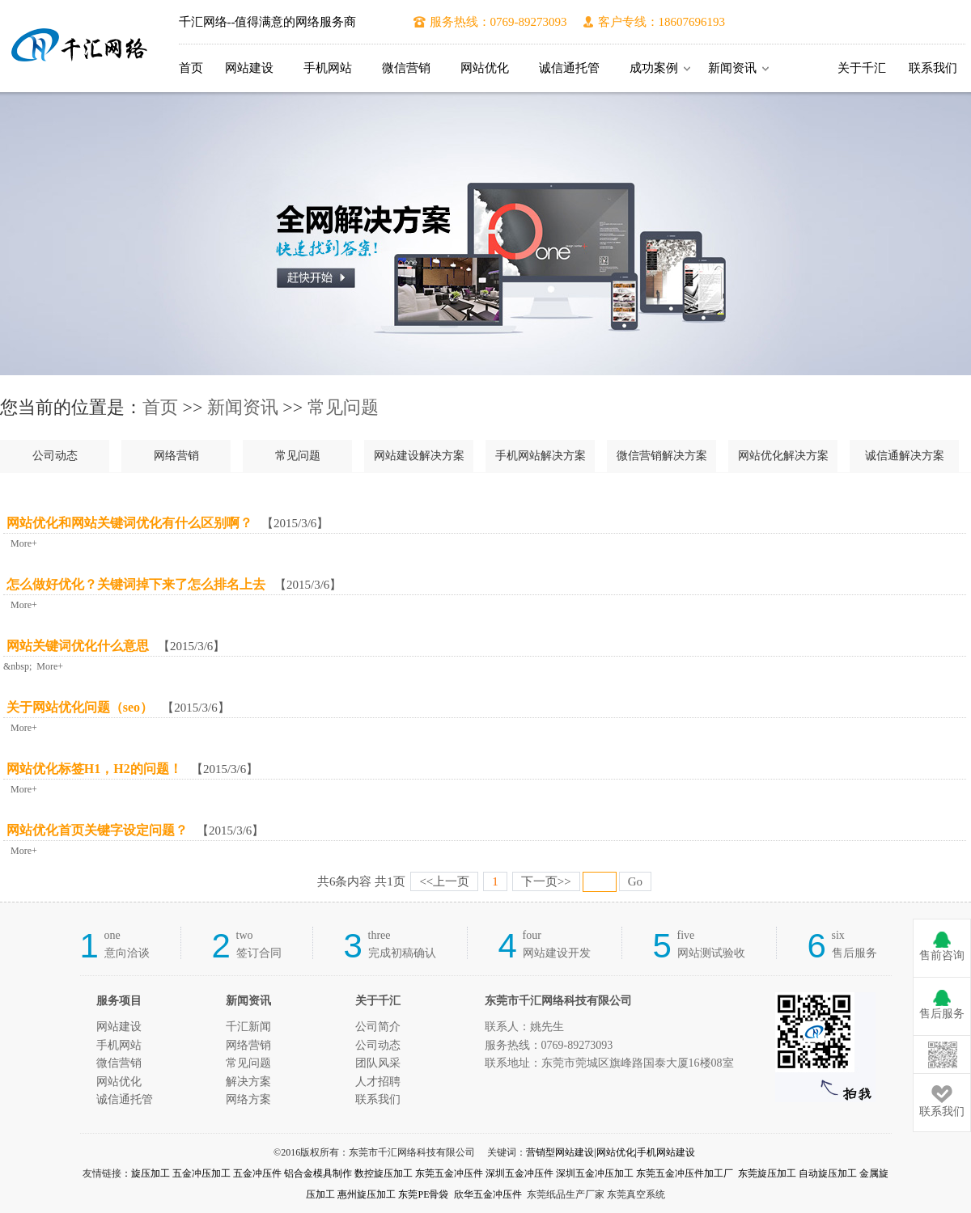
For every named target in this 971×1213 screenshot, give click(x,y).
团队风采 (378, 1063)
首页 (191, 67)
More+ (21, 543)
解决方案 (248, 1082)
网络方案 (248, 1099)
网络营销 (176, 456)
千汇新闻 (248, 1027)
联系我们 (933, 67)
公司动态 (55, 456)
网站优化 (484, 67)
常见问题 (343, 407)
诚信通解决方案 (904, 456)
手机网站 (327, 67)
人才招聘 (378, 1082)
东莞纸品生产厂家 (565, 1194)
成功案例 (654, 67)
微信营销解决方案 (662, 456)
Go (635, 881)
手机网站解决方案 (540, 456)
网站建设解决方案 (419, 456)
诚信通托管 (569, 67)
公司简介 (378, 1027)
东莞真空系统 (636, 1194)
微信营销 (406, 67)
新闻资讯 (732, 67)
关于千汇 (861, 67)
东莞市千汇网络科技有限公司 (79, 46)
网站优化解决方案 (783, 456)
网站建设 (249, 67)
